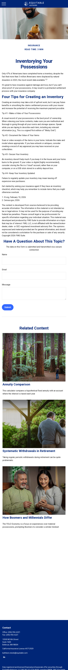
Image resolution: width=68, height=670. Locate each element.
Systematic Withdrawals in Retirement (29, 451)
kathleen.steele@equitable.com (15, 653)
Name (4, 254)
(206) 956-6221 (14, 632)
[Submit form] (7, 307)
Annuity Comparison (16, 384)
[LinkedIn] (4, 657)
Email (4, 269)
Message (6, 284)
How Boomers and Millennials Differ (27, 517)
